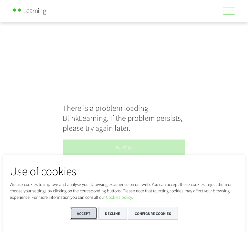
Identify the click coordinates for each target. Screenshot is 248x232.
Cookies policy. (119, 197)
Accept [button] (83, 213)
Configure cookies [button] (153, 213)
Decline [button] (112, 213)
